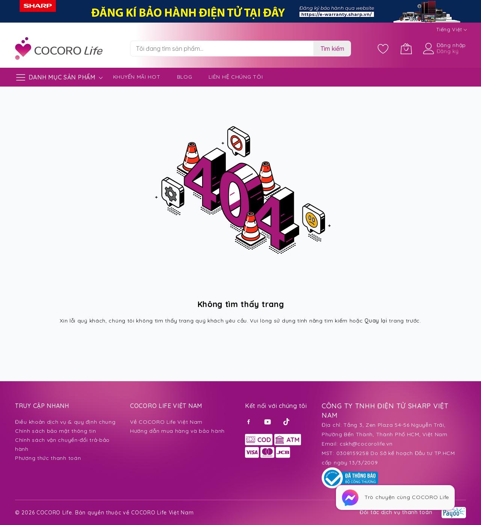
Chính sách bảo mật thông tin (55, 431)
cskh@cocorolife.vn (366, 443)
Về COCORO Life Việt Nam (166, 421)
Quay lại (376, 320)
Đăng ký (448, 51)
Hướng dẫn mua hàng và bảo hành (177, 431)
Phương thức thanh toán (48, 458)
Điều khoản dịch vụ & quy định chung (65, 421)
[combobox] (221, 48)
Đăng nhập (451, 45)
